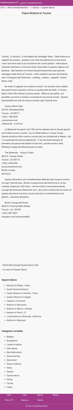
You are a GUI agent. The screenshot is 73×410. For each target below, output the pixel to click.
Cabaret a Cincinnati (16, 301)
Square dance (48, 7)
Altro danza (12, 348)
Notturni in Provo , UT (17, 312)
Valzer (9, 387)
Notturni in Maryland (16, 320)
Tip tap (10, 383)
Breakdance (12, 340)
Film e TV (9, 400)
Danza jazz (12, 360)
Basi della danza (14, 352)
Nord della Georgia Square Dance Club (21, 265)
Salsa (9, 368)
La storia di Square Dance (15, 269)
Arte (9, 395)
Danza (36, 7)
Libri (25, 395)
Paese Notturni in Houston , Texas (22, 293)
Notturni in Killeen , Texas (18, 285)
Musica (24, 400)
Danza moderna (14, 364)
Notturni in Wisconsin (17, 305)
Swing (9, 379)
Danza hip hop (13, 356)
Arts (2, 7)
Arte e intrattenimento (32, 3)
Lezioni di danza (14, 344)
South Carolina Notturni (18, 289)
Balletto (10, 337)
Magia (56, 395)
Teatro (40, 400)
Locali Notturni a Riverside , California (24, 316)
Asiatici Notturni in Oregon (19, 297)
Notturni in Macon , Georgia (19, 308)
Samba (10, 371)
